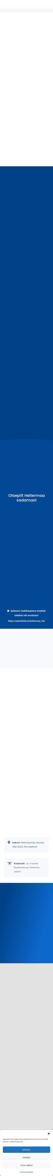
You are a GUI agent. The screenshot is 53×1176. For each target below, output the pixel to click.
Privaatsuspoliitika (26, 1172)
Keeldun (26, 1157)
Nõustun (27, 1149)
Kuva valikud (26, 1165)
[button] (48, 1133)
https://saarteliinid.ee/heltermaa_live (26, 620)
